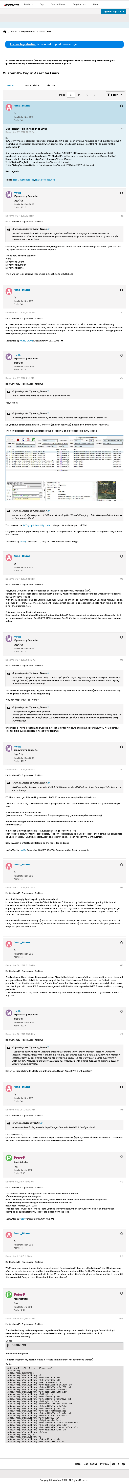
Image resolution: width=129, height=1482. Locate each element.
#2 (121, 215)
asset (15, 179)
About (95, 4)
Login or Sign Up (113, 11)
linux (37, 179)
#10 (121, 1034)
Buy (42, 4)
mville (23, 541)
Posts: (17, 120)
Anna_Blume (26, 340)
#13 (121, 1256)
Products (28, 4)
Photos (51, 85)
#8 (121, 887)
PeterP (23, 1218)
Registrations (79, 4)
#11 (121, 1109)
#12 (121, 1181)
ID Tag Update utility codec (37, 525)
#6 (121, 659)
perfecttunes (48, 179)
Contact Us (90, 1464)
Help (78, 1464)
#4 (121, 378)
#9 (121, 965)
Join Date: (19, 117)
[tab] (10, 85)
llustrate (11, 5)
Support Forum (58, 4)
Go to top (118, 1464)
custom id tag (26, 179)
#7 (121, 769)
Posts (10, 85)
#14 (121, 1318)
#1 (122, 128)
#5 (121, 578)
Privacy (104, 1464)
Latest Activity (30, 85)
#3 (121, 312)
